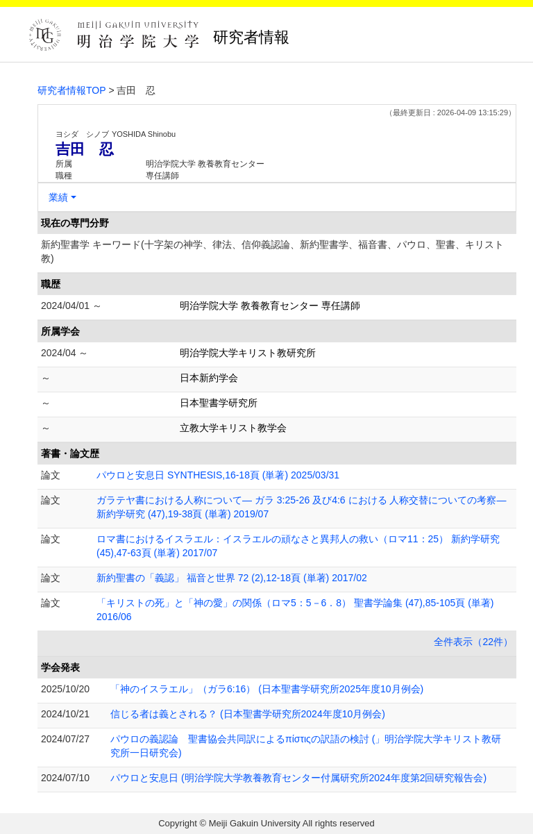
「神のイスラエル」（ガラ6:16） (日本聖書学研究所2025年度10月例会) (266, 688)
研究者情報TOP (71, 90)
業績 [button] (58, 197)
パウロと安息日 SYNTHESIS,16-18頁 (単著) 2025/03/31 (217, 475)
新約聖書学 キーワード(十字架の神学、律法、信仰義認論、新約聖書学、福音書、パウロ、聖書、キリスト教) (272, 251)
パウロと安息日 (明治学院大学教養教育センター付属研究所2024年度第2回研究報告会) (298, 777)
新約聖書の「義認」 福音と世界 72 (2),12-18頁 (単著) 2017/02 (231, 577)
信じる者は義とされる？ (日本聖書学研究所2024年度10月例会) (247, 713)
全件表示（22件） (473, 641)
